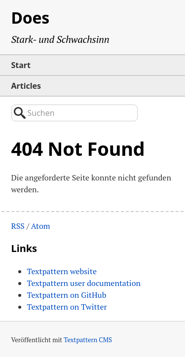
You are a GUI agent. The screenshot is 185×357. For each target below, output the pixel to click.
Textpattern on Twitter (67, 306)
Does (30, 17)
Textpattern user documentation (84, 283)
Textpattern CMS (88, 339)
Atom (40, 225)
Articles (26, 85)
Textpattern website (62, 271)
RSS (18, 225)
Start (21, 65)
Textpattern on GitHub (67, 294)
